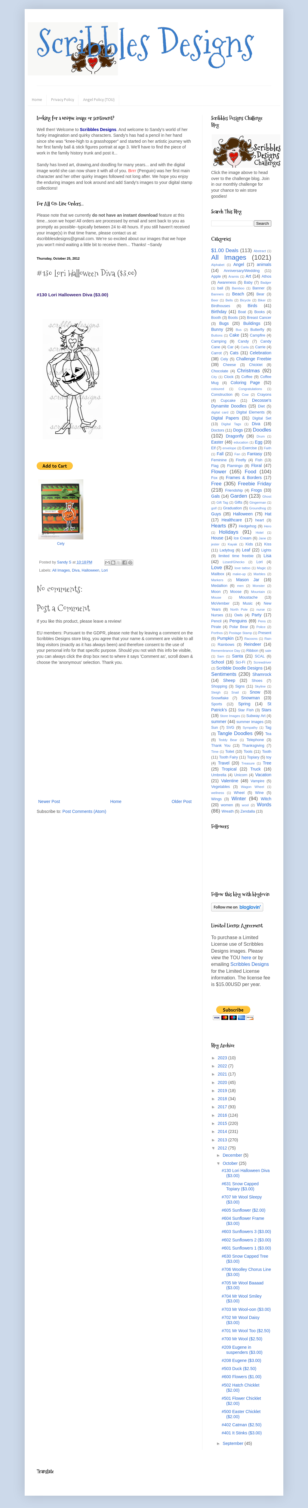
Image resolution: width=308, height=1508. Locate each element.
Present (264, 633)
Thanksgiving (253, 745)
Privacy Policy (62, 100)
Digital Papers (225, 418)
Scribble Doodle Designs (239, 668)
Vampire (257, 781)
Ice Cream (242, 538)
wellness (217, 793)
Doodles (262, 430)
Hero (267, 526)
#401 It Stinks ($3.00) (242, 1432)
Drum (261, 436)
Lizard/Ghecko (234, 562)
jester (215, 544)
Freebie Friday (254, 484)
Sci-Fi (240, 662)
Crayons (264, 394)
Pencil (216, 621)
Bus (239, 329)
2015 (223, 1123)
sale (268, 650)
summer (218, 721)
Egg (258, 442)
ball (220, 288)
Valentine (229, 780)
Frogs (256, 490)
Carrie (260, 347)
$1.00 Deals (225, 250)
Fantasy (254, 453)
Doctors (217, 430)
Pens (262, 621)
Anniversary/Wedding (242, 271)
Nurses (217, 615)
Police (260, 627)
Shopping (219, 686)
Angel (238, 264)
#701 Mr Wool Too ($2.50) (246, 1330)
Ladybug (227, 550)
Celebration (260, 352)
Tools (248, 751)
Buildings (251, 323)
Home (37, 100)
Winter (238, 798)
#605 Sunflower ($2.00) (244, 1210)
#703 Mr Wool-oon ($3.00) (246, 1309)
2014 (223, 1131)
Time (214, 751)
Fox (214, 478)
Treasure (247, 763)
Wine (259, 793)
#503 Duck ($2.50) (239, 1368)
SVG (230, 727)
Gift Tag (222, 502)
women (227, 805)
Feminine (219, 460)
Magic (261, 568)
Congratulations (250, 389)
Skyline (260, 686)
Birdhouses (220, 306)
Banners (217, 294)
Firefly (241, 460)
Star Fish (246, 710)
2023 (223, 1057)
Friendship (234, 490)
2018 (223, 1098)
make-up (239, 574)
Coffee (246, 377)
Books (259, 312)
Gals (215, 496)
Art (248, 276)
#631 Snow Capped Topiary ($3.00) (240, 1186)
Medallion (219, 586)
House (217, 538)
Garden (238, 496)
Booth (216, 318)
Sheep (229, 680)
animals (264, 264)
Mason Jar (247, 579)
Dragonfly (235, 436)
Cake (234, 335)
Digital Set (261, 418)
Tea (268, 734)
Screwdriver (262, 662)
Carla (245, 347)
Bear (260, 294)
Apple (216, 276)
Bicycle (245, 300)
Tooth (266, 751)
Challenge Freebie (253, 358)
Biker (262, 300)
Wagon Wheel (252, 787)
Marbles (260, 574)
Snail (235, 692)
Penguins (238, 620)
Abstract (260, 251)
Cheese (229, 365)
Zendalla (247, 811)
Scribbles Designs (145, 44)
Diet (261, 406)
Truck (255, 769)
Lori (104, 570)
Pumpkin (225, 638)
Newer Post (49, 801)
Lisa (267, 555)
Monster (259, 586)
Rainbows (226, 645)
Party (257, 614)
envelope (229, 448)
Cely (61, 544)
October (231, 1163)
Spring (244, 703)
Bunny (217, 329)
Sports (216, 704)
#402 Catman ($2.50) (241, 1424)
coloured (217, 389)
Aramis (233, 276)
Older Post (182, 801)
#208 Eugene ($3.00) (241, 1360)
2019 (223, 1090)
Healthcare (232, 519)
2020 (223, 1082)
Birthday (218, 311)
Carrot (216, 353)
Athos (266, 276)
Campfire (257, 335)
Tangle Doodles (234, 733)
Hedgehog (247, 526)
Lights (266, 550)
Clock (229, 377)
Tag (268, 727)
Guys (216, 513)
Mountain (258, 592)
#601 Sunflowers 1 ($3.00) (246, 1248)
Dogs (238, 430)
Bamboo (238, 288)
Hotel (259, 532)
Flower (218, 472)
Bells (229, 300)
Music (248, 603)
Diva (75, 570)
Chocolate (219, 371)
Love (216, 567)
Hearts (218, 526)
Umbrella (218, 775)
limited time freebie (236, 556)
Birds (252, 305)
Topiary (253, 757)
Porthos (217, 633)
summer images (249, 722)
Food (250, 472)
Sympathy (250, 727)
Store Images (230, 716)
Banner (258, 288)
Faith (267, 448)
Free (216, 484)
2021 (223, 1074)
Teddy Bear (227, 740)
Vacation (263, 774)
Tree (267, 763)
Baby (248, 282)
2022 (223, 1066)
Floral (256, 465)
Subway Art (256, 716)
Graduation (232, 508)
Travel (223, 763)
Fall (220, 453)
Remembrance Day (225, 650)
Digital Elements (250, 412)
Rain (267, 638)
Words (264, 804)
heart (259, 520)
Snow (255, 692)
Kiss (267, 544)
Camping (218, 341)
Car (230, 347)
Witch (266, 798)
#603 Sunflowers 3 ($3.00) (246, 1231)
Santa (237, 656)
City (214, 377)
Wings (216, 799)
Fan (237, 454)
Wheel (239, 793)
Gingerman (257, 502)
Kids (249, 544)
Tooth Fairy (228, 757)
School (217, 662)
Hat (268, 513)
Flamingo (235, 466)
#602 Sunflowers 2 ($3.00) (246, 1240)
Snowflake (220, 698)
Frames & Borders (244, 477)
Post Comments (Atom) (84, 811)
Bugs (224, 323)
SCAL (260, 656)
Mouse (216, 597)
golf (214, 508)
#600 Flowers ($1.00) (241, 1376)
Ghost (266, 496)
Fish (258, 460)
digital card (219, 412)
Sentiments (223, 674)
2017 (223, 1106)
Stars (266, 709)
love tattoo (243, 568)
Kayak (232, 544)
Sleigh (215, 692)
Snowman (250, 697)
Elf (213, 448)
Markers (217, 580)
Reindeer (252, 644)
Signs (240, 686)
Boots (233, 318)
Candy (243, 341)
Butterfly (257, 330)
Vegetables (220, 787)
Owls (238, 615)
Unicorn (240, 775)
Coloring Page (245, 382)
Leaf (246, 550)
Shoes (257, 681)
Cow (245, 394)
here (246, 957)
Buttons (217, 335)
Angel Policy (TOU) (99, 100)
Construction (222, 394)
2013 (223, 1139)
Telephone (255, 740)
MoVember (220, 603)
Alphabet (217, 265)
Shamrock (261, 674)
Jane (262, 538)
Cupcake (228, 400)
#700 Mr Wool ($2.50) (242, 1338)
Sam (220, 656)
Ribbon (252, 651)
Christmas (248, 371)
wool (245, 805)
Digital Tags (231, 424)
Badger (265, 282)
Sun (214, 727)
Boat (242, 312)
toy (268, 757)
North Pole (239, 609)
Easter (217, 442)
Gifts (238, 502)
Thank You (220, 745)
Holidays (228, 532)
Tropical (229, 769)
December (233, 1155)
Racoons (250, 638)
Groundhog (257, 508)
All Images (61, 570)
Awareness (226, 282)
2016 (223, 1115)
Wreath (228, 811)
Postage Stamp (240, 633)
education (241, 442)
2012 (223, 1148)
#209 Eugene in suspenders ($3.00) (242, 1350)
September (233, 1443)
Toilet (229, 751)
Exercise (249, 448)
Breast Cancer (259, 318)
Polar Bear (238, 627)
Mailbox (217, 574)
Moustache (248, 597)
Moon (216, 592)
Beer (214, 300)
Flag (215, 466)
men (240, 586)
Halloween (90, 570)
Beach (238, 294)
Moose (236, 592)
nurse (261, 609)
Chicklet (256, 365)
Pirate (216, 627)
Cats (234, 352)
